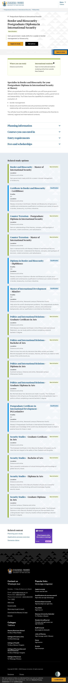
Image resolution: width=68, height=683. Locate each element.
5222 (13, 599)
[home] (13, 3)
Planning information (21, 52)
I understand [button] (58, 679)
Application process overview (19, 537)
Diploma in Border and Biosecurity (27, 260)
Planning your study (15, 534)
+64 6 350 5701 (27, 597)
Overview (10, 52)
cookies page (18, 681)
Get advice (31, 44)
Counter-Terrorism (19, 216)
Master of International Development (28, 288)
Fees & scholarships (57, 52)
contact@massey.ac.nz (20, 592)
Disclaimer (11, 674)
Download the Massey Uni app (17, 612)
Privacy (22, 674)
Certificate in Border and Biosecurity (27, 188)
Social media (12, 606)
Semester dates (13, 540)
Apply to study (15, 44)
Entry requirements (43, 52)
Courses (32, 52)
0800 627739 (20, 594)
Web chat (11, 602)
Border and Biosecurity (21, 167)
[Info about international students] (53, 63)
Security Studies (18, 436)
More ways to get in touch (16, 609)
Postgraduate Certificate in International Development (23, 407)
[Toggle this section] (34, 126)
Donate (10, 616)
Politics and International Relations (27, 316)
